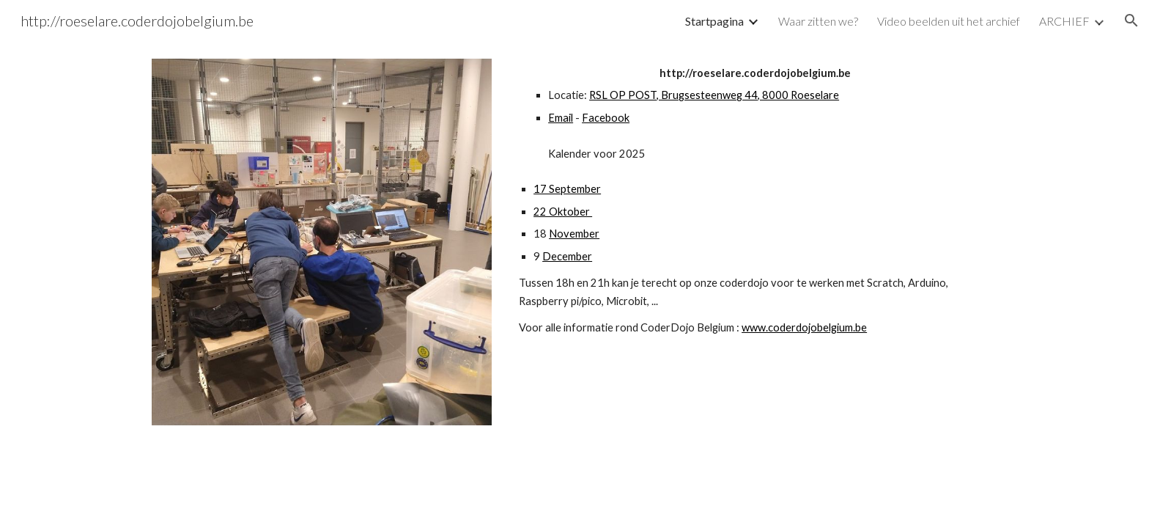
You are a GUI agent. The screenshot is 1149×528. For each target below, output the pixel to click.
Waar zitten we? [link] (818, 21)
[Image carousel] (322, 251)
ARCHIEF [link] (1064, 21)
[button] (1131, 20)
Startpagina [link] (714, 21)
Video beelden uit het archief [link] (948, 21)
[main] (755, 200)
